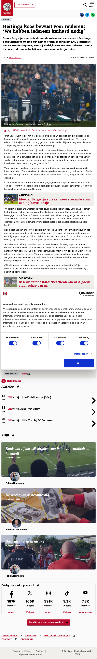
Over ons (31, 636)
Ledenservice (9, 636)
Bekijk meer (11, 381)
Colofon (16, 651)
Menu (92, 4)
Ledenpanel (26, 639)
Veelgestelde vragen (57, 636)
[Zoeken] (85, 5)
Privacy (28, 651)
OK (78, 363)
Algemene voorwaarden (30, 654)
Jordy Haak (15, 57)
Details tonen (81, 354)
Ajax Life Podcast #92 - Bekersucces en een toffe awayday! (37, 130)
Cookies (39, 651)
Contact (6, 639)
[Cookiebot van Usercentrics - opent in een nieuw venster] (81, 294)
